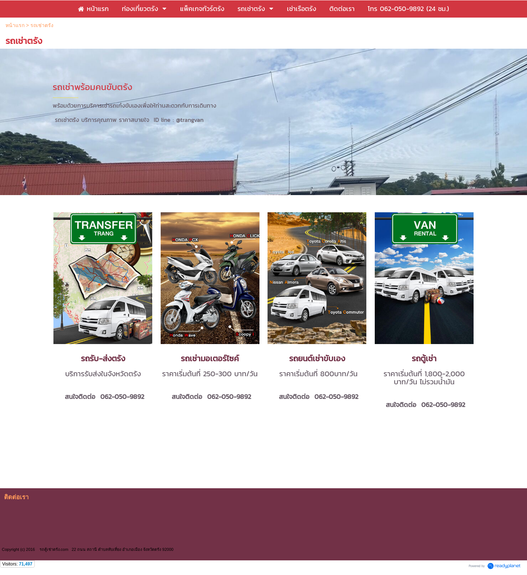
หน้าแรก (15, 25)
